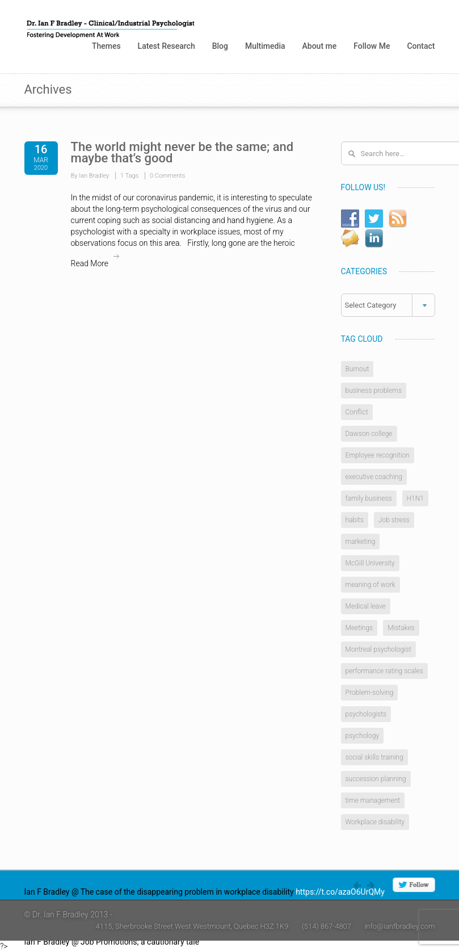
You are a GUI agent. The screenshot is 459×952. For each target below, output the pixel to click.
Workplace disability (375, 822)
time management (373, 800)
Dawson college (369, 434)
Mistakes (401, 628)
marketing (361, 542)
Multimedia (265, 46)
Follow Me (371, 46)
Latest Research (166, 46)
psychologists (366, 714)
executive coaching (374, 477)
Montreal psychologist (378, 649)
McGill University (370, 563)
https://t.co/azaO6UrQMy (340, 891)
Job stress (394, 520)
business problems (374, 391)
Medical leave (366, 606)
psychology (363, 736)
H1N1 (415, 498)
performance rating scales (384, 671)
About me (319, 46)
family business (369, 498)
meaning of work (370, 585)
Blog (220, 46)
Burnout (357, 369)
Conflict (357, 412)
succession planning (376, 779)
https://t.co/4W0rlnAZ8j (243, 941)
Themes (106, 46)
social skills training (374, 757)
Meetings (359, 628)
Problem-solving (370, 693)
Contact (421, 46)
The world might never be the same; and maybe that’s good (182, 152)
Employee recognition (378, 455)
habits (355, 520)
